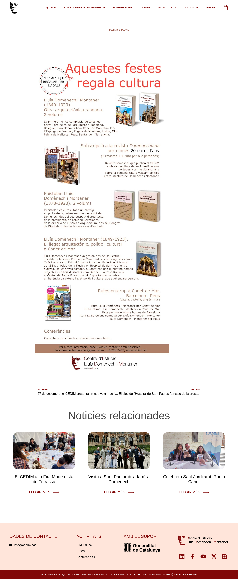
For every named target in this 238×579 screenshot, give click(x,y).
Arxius (191, 8)
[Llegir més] (56, 492)
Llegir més (39, 492)
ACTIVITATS (167, 8)
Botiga (211, 7)
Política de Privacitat (97, 574)
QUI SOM (51, 7)
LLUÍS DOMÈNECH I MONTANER (84, 8)
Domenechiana (123, 7)
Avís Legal (61, 574)
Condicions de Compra (120, 574)
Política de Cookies (77, 574)
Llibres (145, 7)
